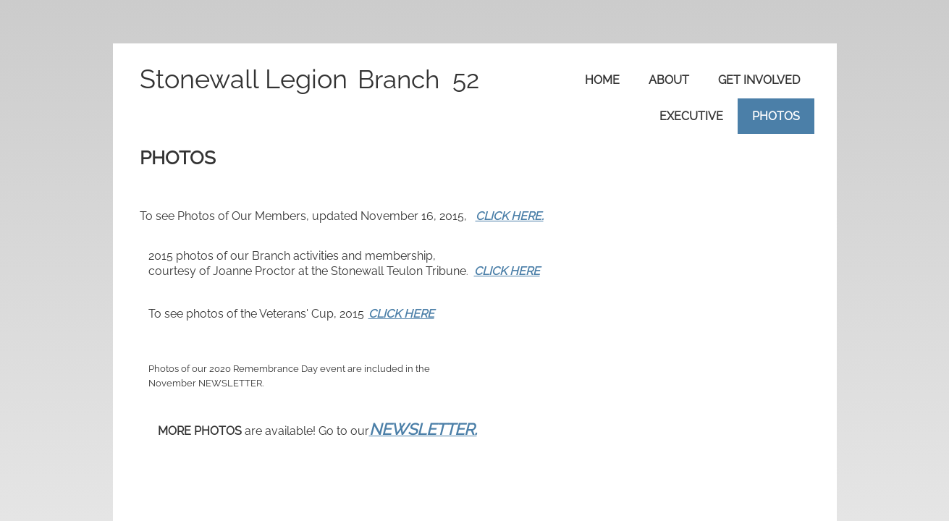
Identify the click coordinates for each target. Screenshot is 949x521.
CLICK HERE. (510, 216)
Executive (691, 116)
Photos (776, 116)
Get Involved (759, 80)
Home (602, 80)
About (669, 80)
